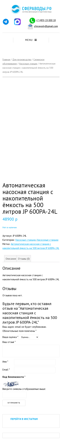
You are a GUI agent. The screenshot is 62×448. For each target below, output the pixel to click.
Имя (5, 361)
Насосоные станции (47, 239)
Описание (11, 258)
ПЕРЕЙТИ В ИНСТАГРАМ (24, 419)
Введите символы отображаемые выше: (24, 388)
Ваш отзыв (9, 342)
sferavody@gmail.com (46, 26)
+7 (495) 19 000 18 (46, 20)
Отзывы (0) (24, 258)
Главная (6, 59)
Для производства (21, 59)
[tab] (11, 258)
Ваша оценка (10, 337)
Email (6, 369)
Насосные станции (28, 63)
